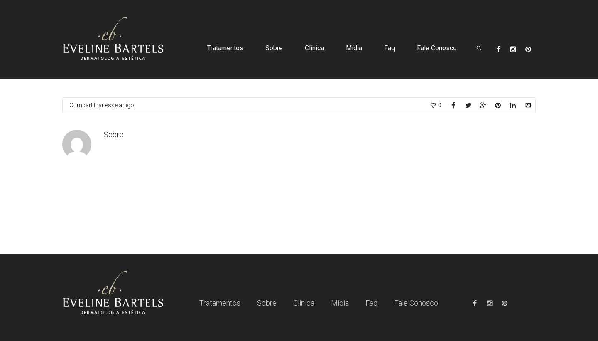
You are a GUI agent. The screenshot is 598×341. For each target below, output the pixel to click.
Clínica (314, 48)
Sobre (274, 48)
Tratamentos (225, 48)
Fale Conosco (437, 48)
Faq (389, 48)
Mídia (354, 48)
